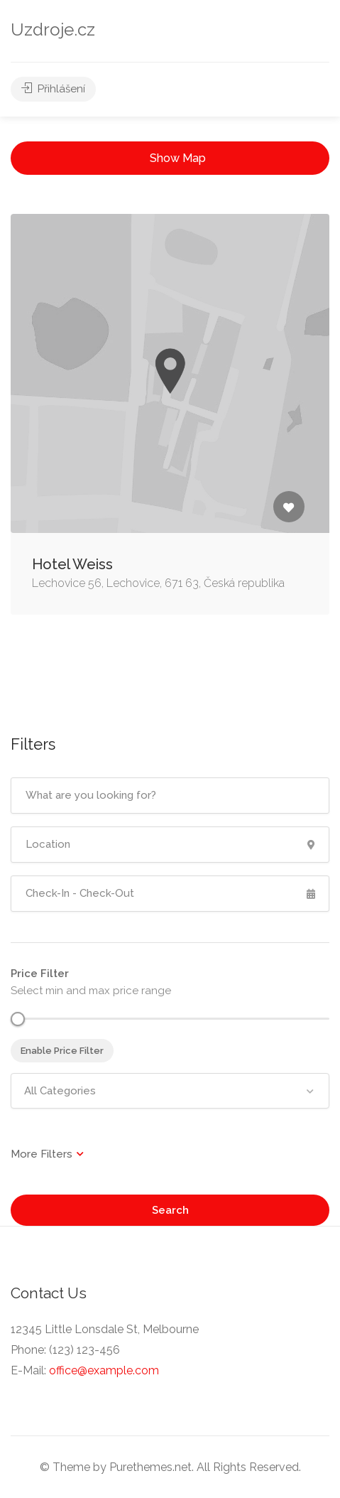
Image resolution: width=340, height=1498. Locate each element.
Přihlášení (53, 88)
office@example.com (104, 1370)
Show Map (178, 158)
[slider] (18, 1019)
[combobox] (170, 1091)
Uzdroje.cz (53, 29)
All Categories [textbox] (60, 1090)
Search (170, 1210)
